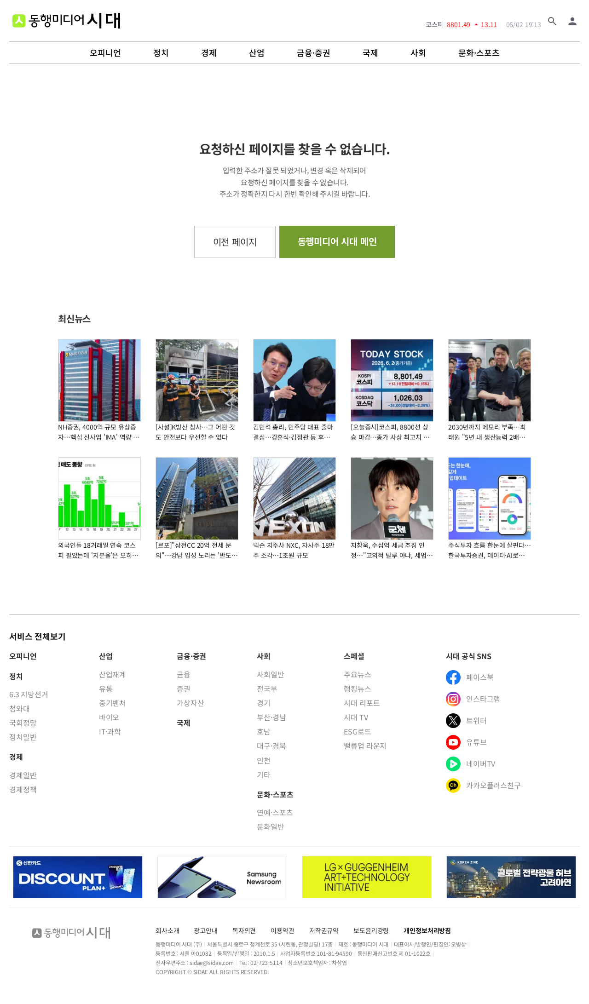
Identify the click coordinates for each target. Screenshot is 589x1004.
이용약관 (282, 930)
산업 (257, 53)
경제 (209, 53)
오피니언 (105, 53)
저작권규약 (324, 930)
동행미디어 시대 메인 (337, 241)
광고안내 (205, 930)
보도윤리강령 (371, 930)
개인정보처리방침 (427, 930)
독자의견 (244, 930)
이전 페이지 (235, 241)
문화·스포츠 (479, 53)
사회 (418, 53)
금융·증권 (313, 53)
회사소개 (167, 930)
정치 (161, 53)
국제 (370, 53)
